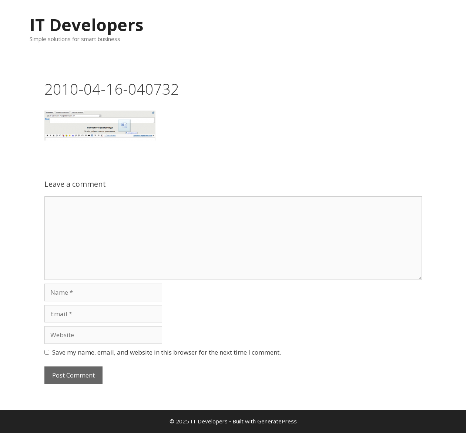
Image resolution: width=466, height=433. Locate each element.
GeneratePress (277, 421)
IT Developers (87, 24)
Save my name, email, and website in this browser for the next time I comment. (166, 352)
